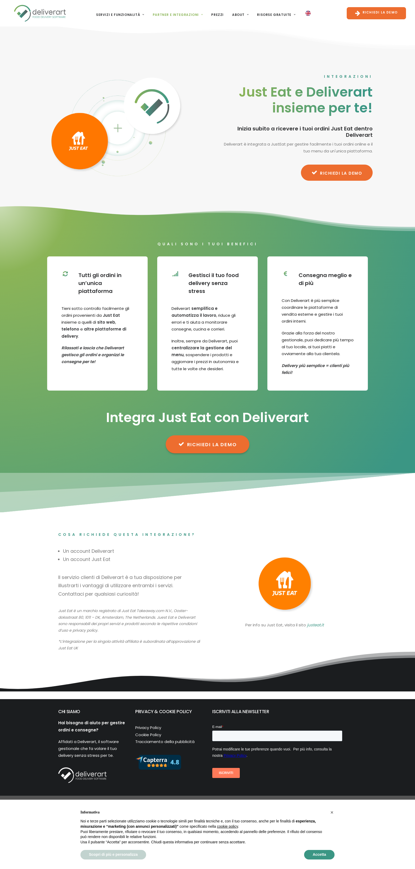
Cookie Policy (148, 734)
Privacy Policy (148, 727)
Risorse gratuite (273, 13)
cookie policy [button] (227, 826)
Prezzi (214, 13)
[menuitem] (117, 13)
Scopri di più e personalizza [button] (113, 854)
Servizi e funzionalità (117, 13)
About (237, 13)
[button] (332, 812)
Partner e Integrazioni (175, 13)
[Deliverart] (37, 11)
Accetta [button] (319, 854)
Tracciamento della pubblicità (165, 741)
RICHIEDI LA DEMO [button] (337, 172)
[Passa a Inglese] (305, 11)
